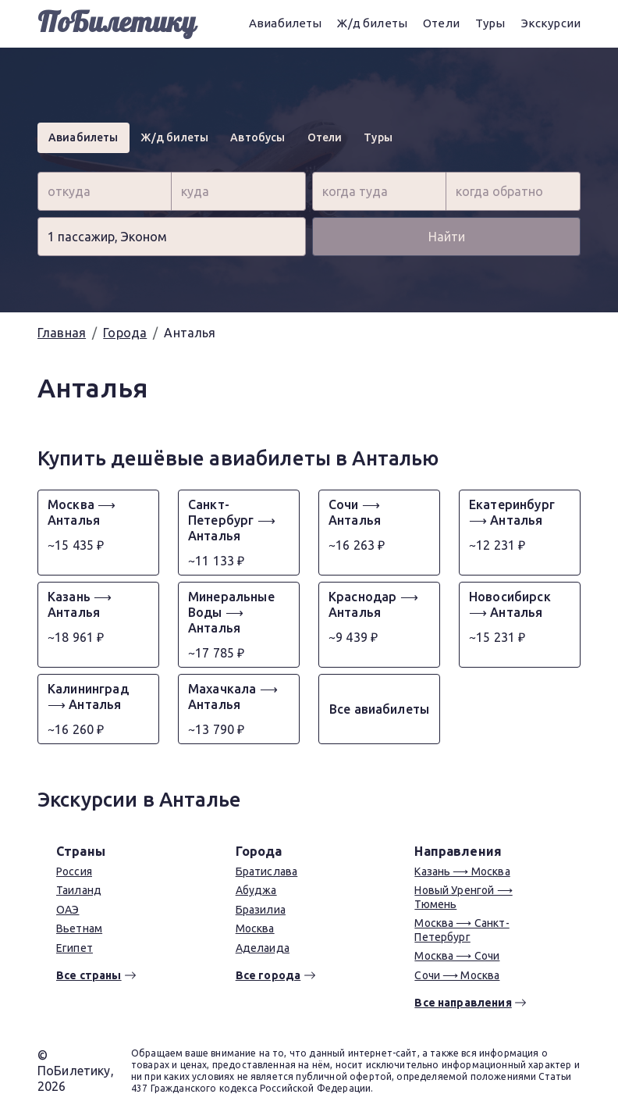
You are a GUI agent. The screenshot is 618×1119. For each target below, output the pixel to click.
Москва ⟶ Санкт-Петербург (461, 930)
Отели (441, 23)
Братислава (267, 871)
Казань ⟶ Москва (462, 871)
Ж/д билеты (372, 23)
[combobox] (104, 191)
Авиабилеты (285, 23)
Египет (74, 948)
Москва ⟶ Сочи (456, 956)
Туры (490, 23)
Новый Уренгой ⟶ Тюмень (463, 897)
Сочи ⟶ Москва (456, 975)
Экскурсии (551, 23)
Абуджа (256, 890)
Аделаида (262, 948)
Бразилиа (261, 909)
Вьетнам (79, 928)
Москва (255, 928)
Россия (74, 871)
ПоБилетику (117, 23)
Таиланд (78, 890)
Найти (446, 237)
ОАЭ (67, 909)
